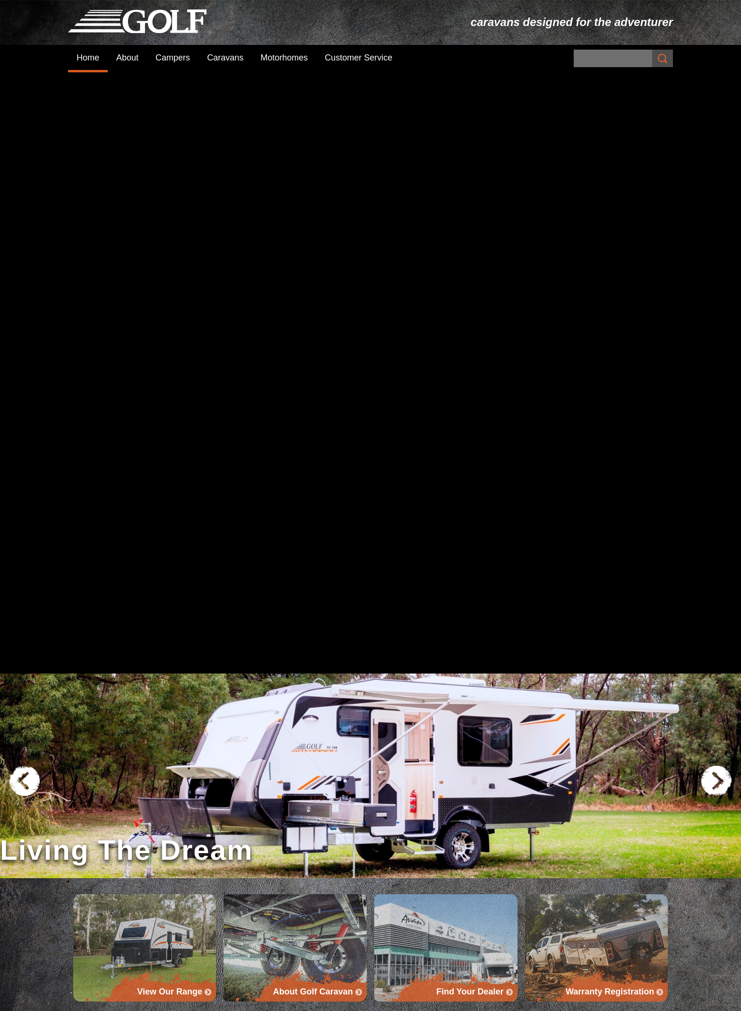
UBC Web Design (481, 1001)
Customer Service (358, 57)
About (127, 57)
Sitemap (235, 1001)
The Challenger (552, 843)
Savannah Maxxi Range (414, 843)
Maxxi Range (397, 855)
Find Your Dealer (594, 745)
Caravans (225, 57)
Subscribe (240, 850)
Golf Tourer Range (406, 867)
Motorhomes (284, 57)
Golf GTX (390, 890)
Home (88, 57)
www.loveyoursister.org (393, 576)
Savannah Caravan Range (419, 831)
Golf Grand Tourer (404, 878)
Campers (172, 57)
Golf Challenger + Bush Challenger (585, 831)
